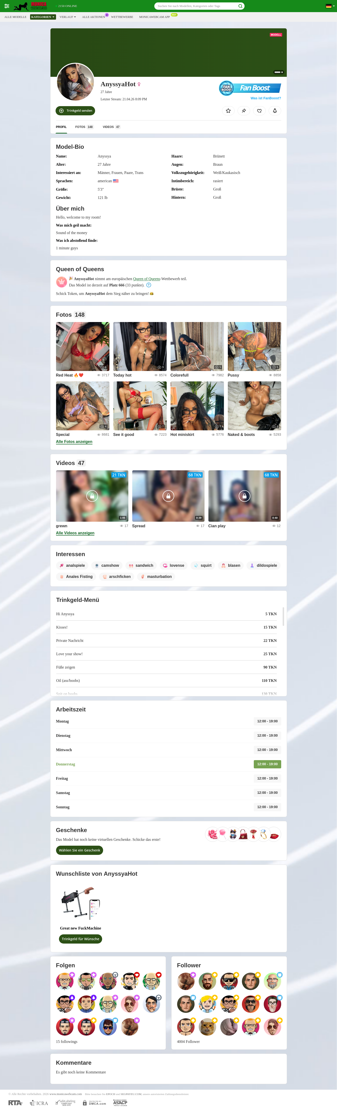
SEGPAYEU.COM (131, 1094)
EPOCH (110, 1094)
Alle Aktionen (94, 16)
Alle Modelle (15, 17)
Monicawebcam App (155, 16)
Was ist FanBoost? (266, 98)
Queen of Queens (146, 279)
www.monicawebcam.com (65, 1094)
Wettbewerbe (122, 17)
